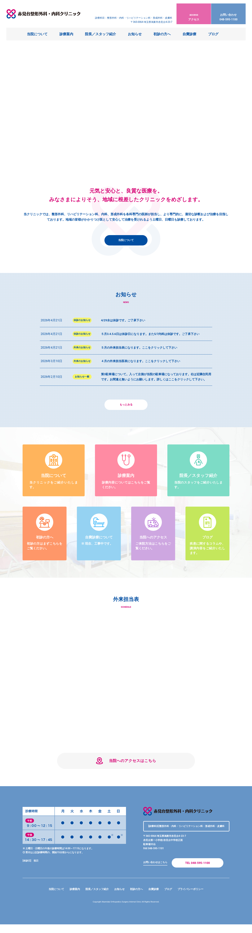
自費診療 (189, 34)
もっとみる (126, 410)
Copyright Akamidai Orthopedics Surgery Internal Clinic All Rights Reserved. (126, 910)
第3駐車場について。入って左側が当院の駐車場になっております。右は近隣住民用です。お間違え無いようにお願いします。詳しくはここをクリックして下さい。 (156, 379)
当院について (37, 34)
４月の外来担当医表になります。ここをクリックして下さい (143, 361)
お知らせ (135, 34)
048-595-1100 (228, 14)
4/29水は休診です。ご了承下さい (124, 320)
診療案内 (66, 34)
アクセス (193, 14)
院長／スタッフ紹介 (100, 34)
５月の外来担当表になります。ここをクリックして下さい (141, 347)
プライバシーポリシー (193, 897)
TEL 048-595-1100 (197, 871)
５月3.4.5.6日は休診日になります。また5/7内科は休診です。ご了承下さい (153, 334)
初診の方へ (162, 34)
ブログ (213, 34)
